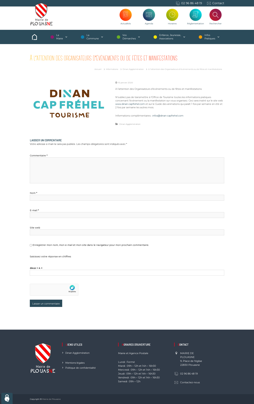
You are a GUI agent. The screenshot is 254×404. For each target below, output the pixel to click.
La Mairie (59, 37)
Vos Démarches (129, 37)
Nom (33, 193)
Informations (112, 69)
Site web (35, 227)
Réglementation (195, 23)
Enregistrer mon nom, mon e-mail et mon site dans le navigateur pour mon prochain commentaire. (91, 245)
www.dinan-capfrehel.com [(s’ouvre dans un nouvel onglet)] (130, 104)
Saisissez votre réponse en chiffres (50, 256)
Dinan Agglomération (133, 69)
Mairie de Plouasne (51, 399)
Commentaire (38, 155)
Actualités (126, 23)
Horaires (172, 23)
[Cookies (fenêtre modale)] (7, 398)
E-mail (34, 210)
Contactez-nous (190, 382)
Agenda (149, 23)
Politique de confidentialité (80, 367)
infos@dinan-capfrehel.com (167, 115)
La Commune (93, 37)
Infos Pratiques (209, 37)
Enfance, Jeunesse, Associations (170, 37)
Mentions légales (75, 362)
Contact (218, 3)
